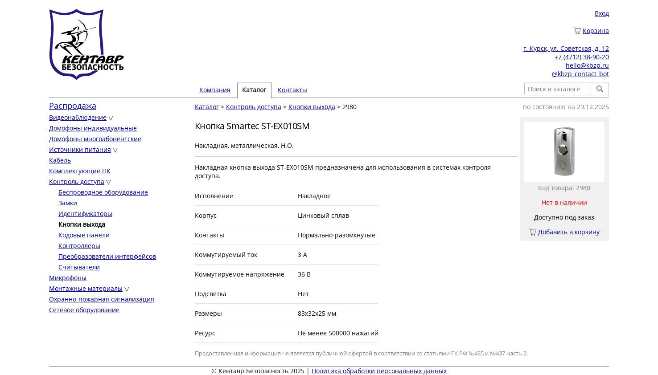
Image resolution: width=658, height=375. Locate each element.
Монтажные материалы (86, 288)
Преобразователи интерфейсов (107, 256)
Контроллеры (79, 245)
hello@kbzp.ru (587, 65)
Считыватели (79, 267)
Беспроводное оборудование (103, 192)
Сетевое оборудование (84, 310)
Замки (67, 203)
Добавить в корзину (569, 232)
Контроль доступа (76, 181)
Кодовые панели (84, 235)
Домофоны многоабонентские (95, 139)
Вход (602, 13)
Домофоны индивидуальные (93, 128)
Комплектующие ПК (80, 171)
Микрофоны (67, 277)
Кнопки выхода (311, 106)
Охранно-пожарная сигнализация (101, 299)
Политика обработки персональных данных (379, 371)
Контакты (292, 90)
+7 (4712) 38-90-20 (582, 57)
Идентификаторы (85, 213)
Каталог (254, 90)
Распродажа (72, 105)
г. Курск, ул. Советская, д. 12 (566, 48)
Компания (214, 90)
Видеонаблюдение (78, 117)
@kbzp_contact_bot (580, 73)
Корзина (596, 30)
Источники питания (80, 149)
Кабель (60, 160)
